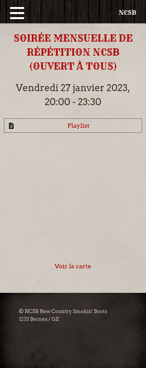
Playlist (78, 125)
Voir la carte (73, 266)
